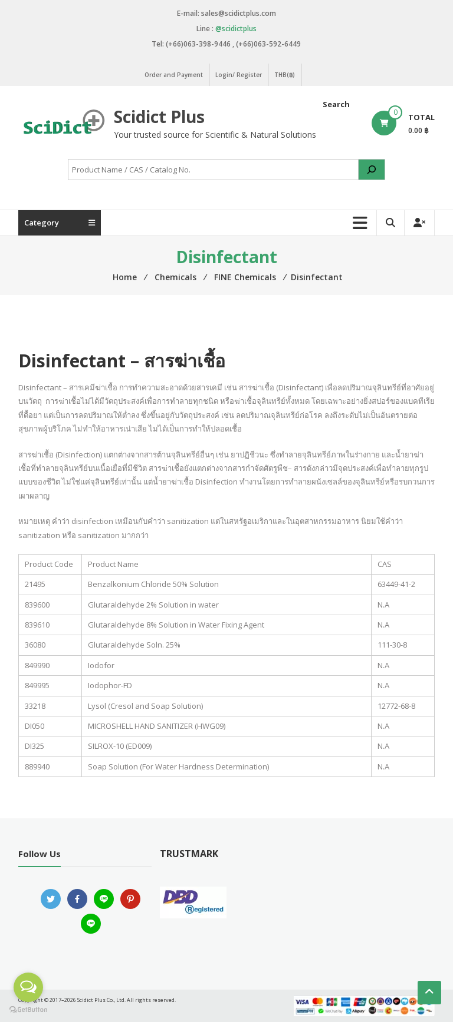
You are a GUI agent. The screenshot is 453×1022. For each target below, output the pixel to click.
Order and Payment (174, 75)
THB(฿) (284, 75)
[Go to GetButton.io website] (28, 1010)
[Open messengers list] (28, 987)
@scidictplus (236, 29)
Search (336, 104)
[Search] (371, 169)
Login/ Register (238, 75)
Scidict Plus (159, 116)
